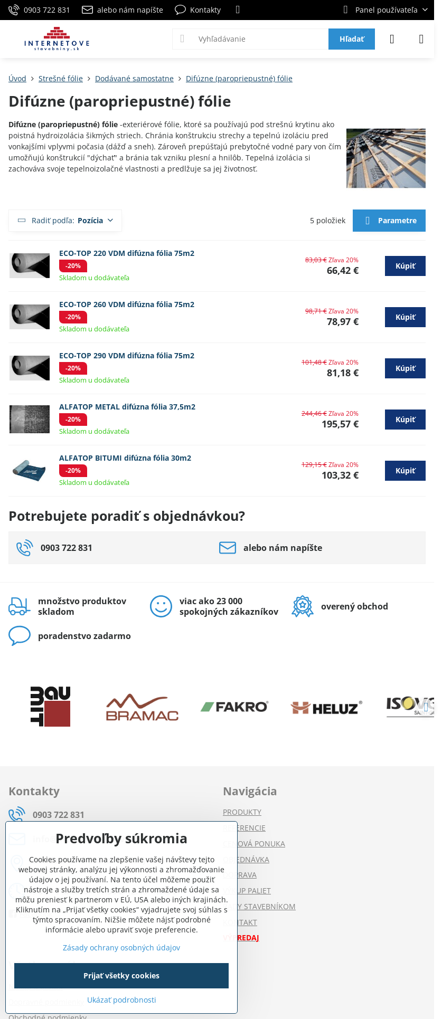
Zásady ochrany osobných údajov (121, 947)
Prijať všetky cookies (121, 975)
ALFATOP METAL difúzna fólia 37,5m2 (127, 407)
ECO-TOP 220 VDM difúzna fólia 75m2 (126, 253)
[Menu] (421, 39)
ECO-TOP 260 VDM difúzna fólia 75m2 (126, 304)
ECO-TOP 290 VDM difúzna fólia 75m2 (126, 355)
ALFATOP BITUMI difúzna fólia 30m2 (125, 458)
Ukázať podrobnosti (121, 1000)
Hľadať (352, 39)
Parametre (389, 221)
